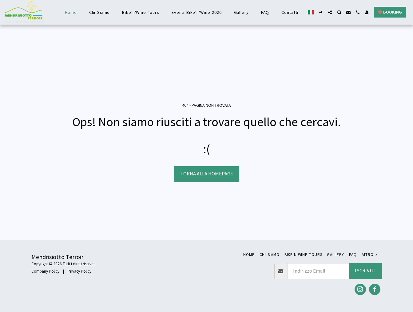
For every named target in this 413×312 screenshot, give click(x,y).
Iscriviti (365, 270)
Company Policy (45, 271)
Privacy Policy (79, 271)
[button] (320, 12)
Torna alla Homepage (206, 173)
